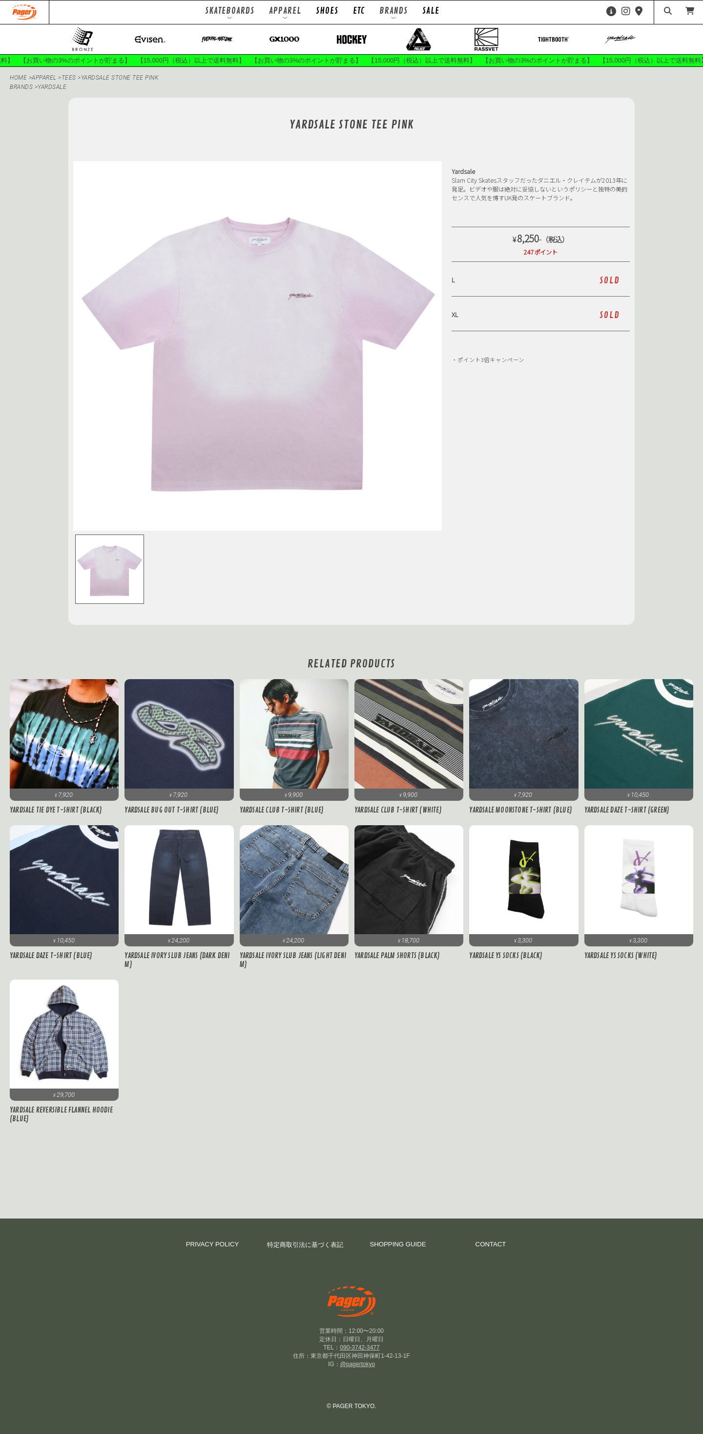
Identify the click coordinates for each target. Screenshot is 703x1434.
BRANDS (21, 87)
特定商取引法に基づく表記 (305, 1244)
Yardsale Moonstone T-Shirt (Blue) (520, 810)
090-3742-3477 (359, 1347)
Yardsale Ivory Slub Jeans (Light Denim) (293, 960)
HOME (18, 77)
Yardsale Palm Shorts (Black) (397, 956)
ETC (359, 10)
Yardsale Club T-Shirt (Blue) (282, 810)
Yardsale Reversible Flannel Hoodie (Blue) (61, 1115)
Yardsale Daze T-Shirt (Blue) (51, 956)
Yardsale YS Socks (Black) (505, 956)
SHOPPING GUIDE (398, 1244)
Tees (70, 77)
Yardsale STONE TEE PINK (120, 77)
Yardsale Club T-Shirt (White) (398, 810)
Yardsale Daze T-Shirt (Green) (627, 810)
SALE (430, 10)
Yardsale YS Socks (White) (621, 956)
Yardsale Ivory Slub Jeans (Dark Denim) (176, 960)
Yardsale (52, 87)
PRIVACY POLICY (212, 1244)
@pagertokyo (357, 1364)
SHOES (327, 10)
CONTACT (491, 1244)
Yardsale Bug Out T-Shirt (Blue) (171, 810)
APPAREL (45, 77)
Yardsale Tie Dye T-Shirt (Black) (56, 810)
